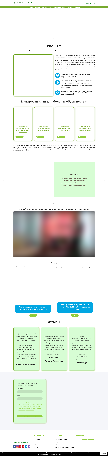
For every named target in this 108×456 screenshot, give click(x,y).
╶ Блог (36, 447)
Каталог (37, 7)
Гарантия (69, 7)
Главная (30, 7)
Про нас (44, 7)
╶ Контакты (58, 444)
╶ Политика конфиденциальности (64, 447)
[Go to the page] (17, 436)
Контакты (77, 7)
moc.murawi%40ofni (86, 442)
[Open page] (79, 3)
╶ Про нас (36, 444)
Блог (50, 7)
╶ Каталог (37, 442)
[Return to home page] (54, 3)
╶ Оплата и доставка (61, 439)
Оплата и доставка (59, 7)
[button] (14, 3)
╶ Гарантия (58, 442)
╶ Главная (37, 439)
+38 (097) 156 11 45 (88, 439)
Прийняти (103, 453)
